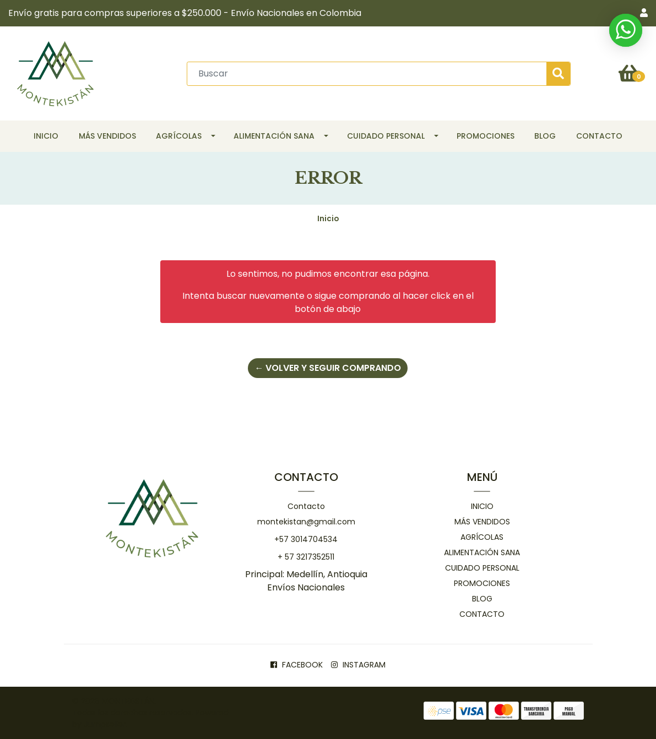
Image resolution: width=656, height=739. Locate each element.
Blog (545, 135)
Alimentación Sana (274, 135)
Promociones (485, 135)
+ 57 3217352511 (306, 556)
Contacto (599, 135)
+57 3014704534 (306, 539)
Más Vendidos (107, 135)
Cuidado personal (386, 135)
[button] (644, 13)
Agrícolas (179, 135)
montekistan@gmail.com (306, 521)
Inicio (46, 135)
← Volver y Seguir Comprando (327, 368)
